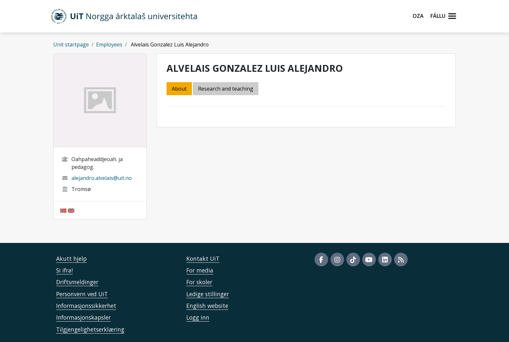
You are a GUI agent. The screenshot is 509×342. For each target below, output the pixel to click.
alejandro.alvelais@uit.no (101, 178)
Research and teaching (225, 88)
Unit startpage (71, 44)
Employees (109, 44)
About (179, 88)
